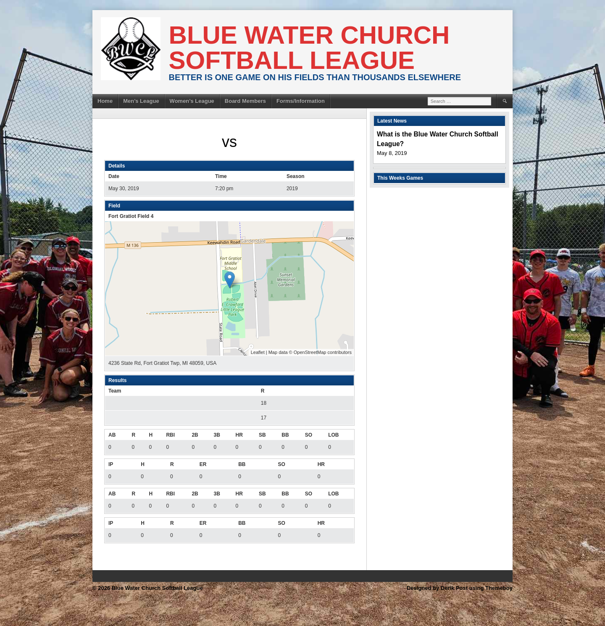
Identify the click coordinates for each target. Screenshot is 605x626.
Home (105, 101)
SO (308, 435)
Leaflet (258, 352)
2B (195, 435)
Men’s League (141, 101)
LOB (333, 435)
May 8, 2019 (392, 153)
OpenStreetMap (310, 352)
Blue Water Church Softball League (309, 47)
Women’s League (192, 101)
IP (110, 464)
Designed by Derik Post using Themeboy (460, 588)
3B (216, 435)
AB (112, 435)
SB (262, 435)
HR (239, 435)
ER (203, 464)
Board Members (245, 101)
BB (285, 435)
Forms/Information (300, 101)
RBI (170, 435)
